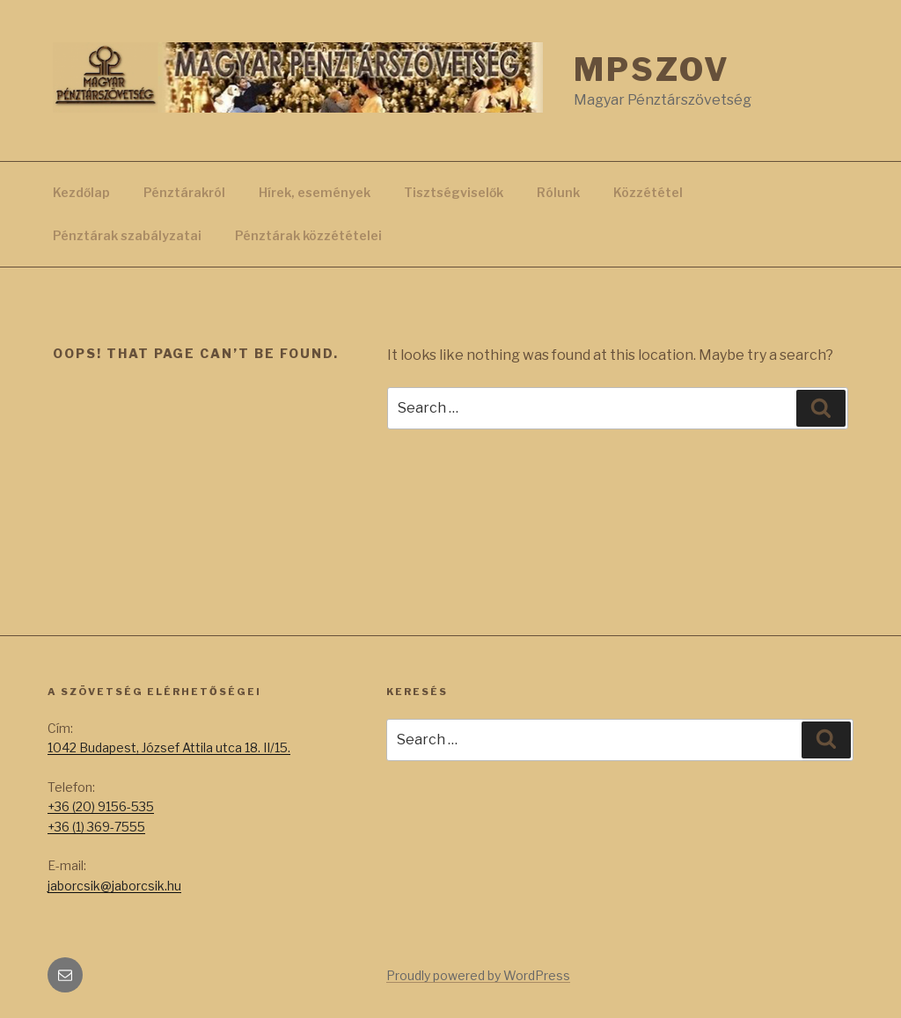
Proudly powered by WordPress (478, 975)
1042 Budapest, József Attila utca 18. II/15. (169, 747)
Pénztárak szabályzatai (127, 235)
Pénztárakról (184, 192)
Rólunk (558, 192)
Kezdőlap (81, 192)
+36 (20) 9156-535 (101, 806)
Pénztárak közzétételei (308, 235)
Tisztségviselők (453, 192)
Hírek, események (314, 192)
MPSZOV (651, 69)
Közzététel (648, 192)
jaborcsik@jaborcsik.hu (114, 885)
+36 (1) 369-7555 (96, 826)
